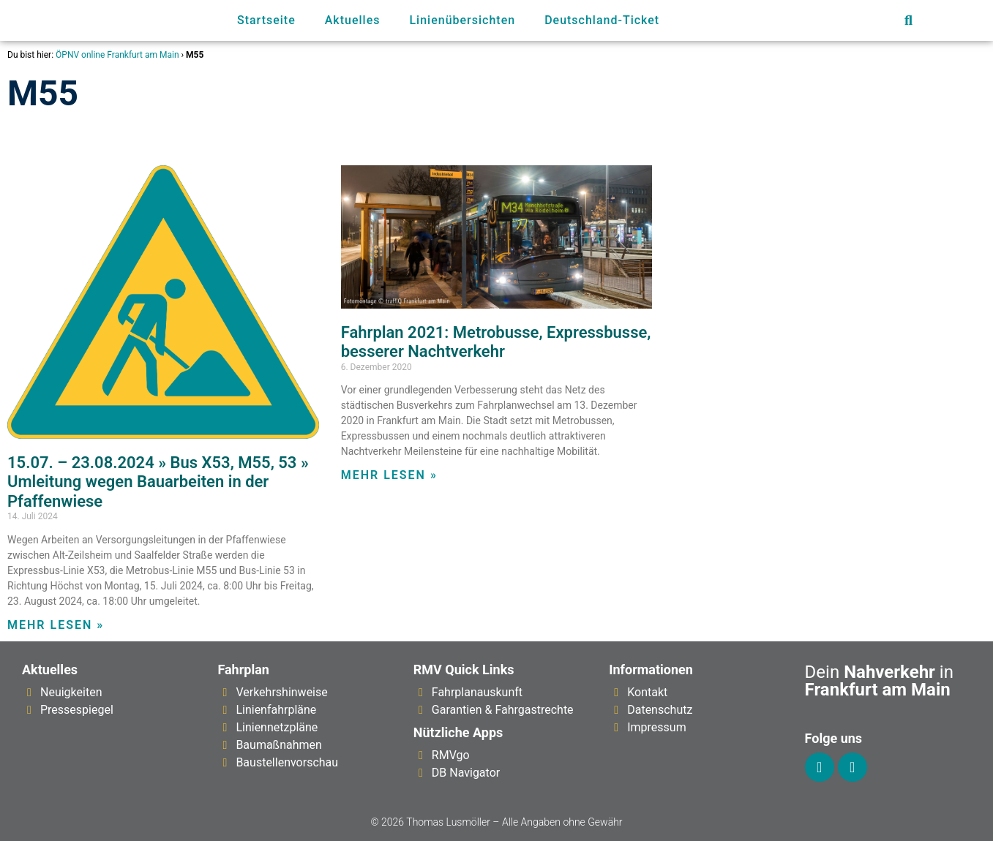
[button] (908, 21)
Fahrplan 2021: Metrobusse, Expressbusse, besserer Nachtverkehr (496, 342)
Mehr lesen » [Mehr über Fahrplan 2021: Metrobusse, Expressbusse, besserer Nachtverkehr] (389, 475)
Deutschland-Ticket (601, 20)
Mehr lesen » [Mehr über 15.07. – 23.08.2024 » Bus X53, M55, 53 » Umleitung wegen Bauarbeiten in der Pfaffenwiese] (55, 625)
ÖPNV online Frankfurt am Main (117, 55)
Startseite (266, 20)
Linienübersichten (462, 20)
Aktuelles (353, 20)
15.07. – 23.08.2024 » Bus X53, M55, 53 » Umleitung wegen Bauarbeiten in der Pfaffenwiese (158, 481)
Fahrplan (243, 669)
